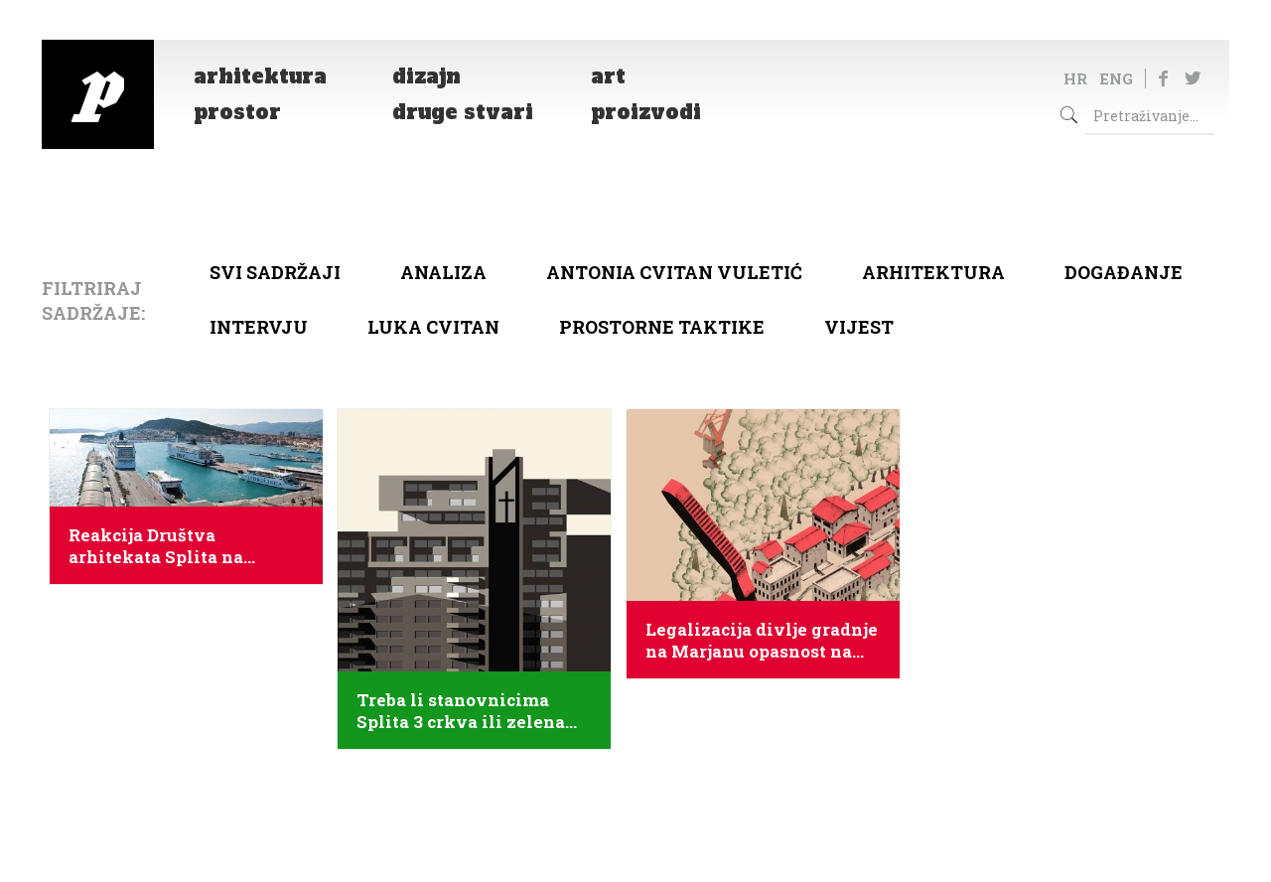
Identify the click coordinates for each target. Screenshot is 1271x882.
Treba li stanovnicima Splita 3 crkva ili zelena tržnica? (460, 711)
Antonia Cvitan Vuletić (674, 272)
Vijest (859, 327)
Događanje (1123, 272)
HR (1075, 78)
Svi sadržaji (275, 272)
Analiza (443, 272)
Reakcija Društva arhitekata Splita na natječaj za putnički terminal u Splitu (156, 546)
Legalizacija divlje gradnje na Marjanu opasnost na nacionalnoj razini (761, 640)
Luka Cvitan (433, 327)
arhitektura (933, 272)
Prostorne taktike (662, 327)
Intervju (259, 327)
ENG (1116, 78)
